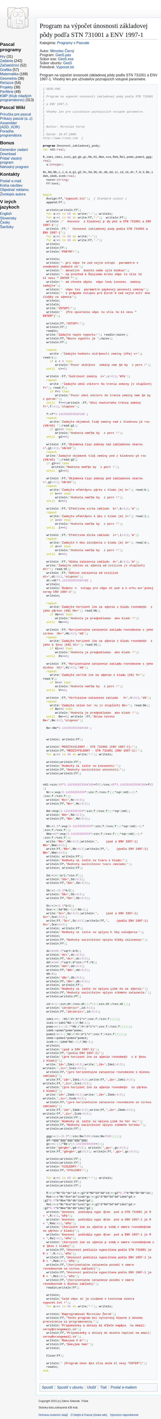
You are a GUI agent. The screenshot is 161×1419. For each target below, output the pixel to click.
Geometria (8, 78)
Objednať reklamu (14, 190)
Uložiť (91, 1387)
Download (8, 154)
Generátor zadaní (14, 150)
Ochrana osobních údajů (53, 1415)
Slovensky (8, 218)
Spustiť (47, 1387)
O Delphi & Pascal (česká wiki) (89, 1415)
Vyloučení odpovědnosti (124, 1415)
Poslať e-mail (10, 181)
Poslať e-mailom (124, 1387)
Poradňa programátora (11, 133)
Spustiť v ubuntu (70, 1387)
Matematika (9, 74)
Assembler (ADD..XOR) (10, 125)
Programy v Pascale (73, 43)
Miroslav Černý (62, 51)
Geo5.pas (63, 55)
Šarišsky (6, 227)
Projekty (6, 87)
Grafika (6, 70)
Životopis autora (13, 194)
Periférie (6, 92)
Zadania (6, 61)
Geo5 (67, 63)
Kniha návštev (11, 185)
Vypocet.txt (65, 67)
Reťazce (6, 83)
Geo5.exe (66, 59)
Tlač (103, 1387)
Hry (3, 56)
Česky (5, 222)
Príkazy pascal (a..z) (16, 118)
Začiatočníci (9, 65)
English (6, 214)
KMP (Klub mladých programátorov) (15, 98)
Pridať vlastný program (11, 160)
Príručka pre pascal (15, 114)
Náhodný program (14, 167)
